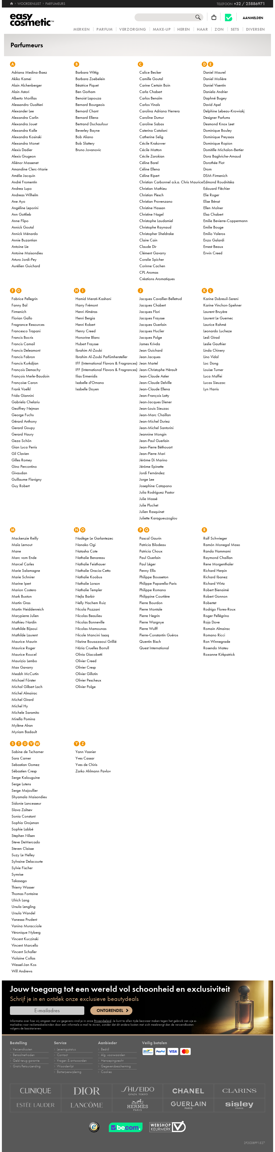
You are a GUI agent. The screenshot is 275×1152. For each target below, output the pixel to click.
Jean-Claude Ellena (154, 389)
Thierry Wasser (23, 887)
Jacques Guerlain (153, 324)
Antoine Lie (20, 246)
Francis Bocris (22, 337)
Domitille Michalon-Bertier (223, 149)
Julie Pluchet (148, 505)
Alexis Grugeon (24, 156)
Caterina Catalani (153, 130)
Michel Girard (23, 699)
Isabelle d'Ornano (89, 382)
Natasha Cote (86, 551)
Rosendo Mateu (215, 647)
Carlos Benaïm (150, 98)
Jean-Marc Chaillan (155, 414)
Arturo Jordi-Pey (24, 259)
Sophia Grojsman (25, 822)
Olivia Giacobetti (88, 654)
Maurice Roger (23, 647)
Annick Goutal (23, 227)
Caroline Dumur (151, 117)
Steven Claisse (23, 848)
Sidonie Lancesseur (26, 803)
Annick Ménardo (25, 233)
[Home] (12, 4)
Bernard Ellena (86, 117)
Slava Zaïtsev (22, 809)
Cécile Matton (150, 149)
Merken (81, 29)
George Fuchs (23, 414)
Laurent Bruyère (215, 311)
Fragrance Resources (28, 324)
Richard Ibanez (215, 577)
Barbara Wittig (87, 72)
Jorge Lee (146, 479)
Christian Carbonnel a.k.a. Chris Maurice (171, 182)
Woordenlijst (65, 1066)
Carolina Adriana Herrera (159, 111)
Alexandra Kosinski (26, 136)
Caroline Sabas (151, 124)
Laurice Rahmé (214, 324)
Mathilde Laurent (25, 635)
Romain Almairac (216, 628)
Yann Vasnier (85, 751)
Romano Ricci (214, 635)
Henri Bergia (85, 318)
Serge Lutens (21, 784)
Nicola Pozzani (87, 609)
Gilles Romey (22, 460)
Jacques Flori (149, 311)
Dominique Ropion (217, 143)
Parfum (104, 29)
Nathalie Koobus (88, 577)
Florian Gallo (22, 318)
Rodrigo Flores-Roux (219, 609)
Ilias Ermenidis (86, 376)
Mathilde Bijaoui (24, 628)
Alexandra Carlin (25, 117)
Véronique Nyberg (26, 932)
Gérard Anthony (24, 421)
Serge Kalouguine (26, 777)
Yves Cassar (84, 758)
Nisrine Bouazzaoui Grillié (96, 641)
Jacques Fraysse (152, 318)
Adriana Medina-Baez (29, 72)
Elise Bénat (211, 201)
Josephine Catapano (155, 485)
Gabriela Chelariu (26, 402)
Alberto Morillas (24, 98)
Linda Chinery (214, 350)
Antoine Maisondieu (27, 253)
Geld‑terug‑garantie (26, 1060)
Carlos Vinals (149, 104)
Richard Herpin (215, 570)
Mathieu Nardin (24, 622)
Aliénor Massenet (25, 162)
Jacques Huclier (151, 331)
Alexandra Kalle (24, 130)
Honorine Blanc (87, 337)
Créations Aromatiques (157, 278)
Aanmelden (253, 18)
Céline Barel (148, 162)
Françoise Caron (25, 382)
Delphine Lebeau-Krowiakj (223, 111)
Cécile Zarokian (151, 156)
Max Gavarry (22, 667)
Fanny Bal (19, 305)
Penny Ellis (147, 570)
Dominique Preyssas (218, 136)
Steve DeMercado (26, 842)
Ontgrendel (110, 1010)
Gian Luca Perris (24, 447)
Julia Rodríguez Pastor (156, 492)
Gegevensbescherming (116, 1066)
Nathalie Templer (88, 589)
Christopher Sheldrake (156, 233)
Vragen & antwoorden (72, 1060)
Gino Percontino (24, 466)
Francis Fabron (23, 356)
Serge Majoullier (25, 790)
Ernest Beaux (213, 246)
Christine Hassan (152, 207)
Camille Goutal (151, 78)
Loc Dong (210, 363)
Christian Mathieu (153, 188)
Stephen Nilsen (23, 835)
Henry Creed (85, 331)
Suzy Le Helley (23, 855)
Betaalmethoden (24, 1055)
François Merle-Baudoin (30, 376)
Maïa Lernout (22, 544)
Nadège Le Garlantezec (94, 538)
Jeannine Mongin (153, 434)
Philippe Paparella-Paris (157, 583)
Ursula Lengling (23, 906)
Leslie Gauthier (214, 343)
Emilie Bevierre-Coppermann (225, 220)
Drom (207, 169)
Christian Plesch (151, 194)
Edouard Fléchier (216, 188)
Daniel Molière (214, 78)
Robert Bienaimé (216, 589)
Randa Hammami (217, 551)
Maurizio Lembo (24, 660)
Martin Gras (21, 602)
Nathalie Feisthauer (90, 564)
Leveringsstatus (66, 1049)
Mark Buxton (22, 596)
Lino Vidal (211, 356)
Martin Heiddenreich (28, 609)
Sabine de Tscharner (28, 751)
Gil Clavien (20, 453)
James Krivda (149, 343)
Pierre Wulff (148, 628)
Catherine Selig (151, 136)
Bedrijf (105, 1049)
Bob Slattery (85, 143)
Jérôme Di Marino (153, 460)
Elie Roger (211, 194)
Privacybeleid (102, 1021)
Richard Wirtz (214, 583)
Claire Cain (148, 240)
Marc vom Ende (24, 557)
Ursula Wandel (23, 913)
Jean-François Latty (154, 395)
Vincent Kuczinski (25, 938)
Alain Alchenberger (27, 85)
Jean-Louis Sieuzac (154, 408)
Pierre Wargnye (151, 622)
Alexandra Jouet (24, 124)
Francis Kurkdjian (25, 363)
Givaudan (19, 472)
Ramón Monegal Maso (221, 544)
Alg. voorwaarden (113, 1055)
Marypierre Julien (25, 615)
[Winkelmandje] (213, 17)
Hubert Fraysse (87, 343)
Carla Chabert (150, 91)
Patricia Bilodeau (152, 544)
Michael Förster (24, 680)
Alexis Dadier (22, 149)
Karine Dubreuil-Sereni (220, 298)
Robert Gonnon (215, 596)
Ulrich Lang (20, 900)
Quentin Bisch (150, 641)
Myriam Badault (24, 731)
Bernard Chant (86, 111)
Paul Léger (147, 564)
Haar (202, 29)
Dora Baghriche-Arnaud (222, 156)
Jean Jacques (149, 356)
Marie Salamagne (26, 570)
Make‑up (162, 29)
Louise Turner (213, 369)
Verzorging (132, 29)
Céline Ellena (149, 169)
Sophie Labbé (22, 829)
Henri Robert (85, 324)
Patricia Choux (150, 551)
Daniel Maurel (214, 72)
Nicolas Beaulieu (88, 615)
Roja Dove (211, 622)
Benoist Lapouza (88, 98)
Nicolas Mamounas (90, 628)
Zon (219, 29)
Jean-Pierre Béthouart (155, 447)
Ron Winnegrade (216, 641)
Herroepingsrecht (112, 1060)
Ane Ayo (18, 201)
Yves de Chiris (86, 764)
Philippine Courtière (154, 596)
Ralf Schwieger (215, 538)
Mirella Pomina (23, 718)
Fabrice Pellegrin (25, 298)
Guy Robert (21, 485)
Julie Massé (148, 498)
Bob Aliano (84, 136)
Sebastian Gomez (25, 764)
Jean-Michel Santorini (156, 427)
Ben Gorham (85, 91)
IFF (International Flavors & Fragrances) (106, 363)
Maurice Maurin (24, 641)
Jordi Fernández (152, 472)
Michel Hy (20, 706)
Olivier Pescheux (88, 680)
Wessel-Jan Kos (24, 964)
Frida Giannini (23, 395)
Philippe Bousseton (153, 577)
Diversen (255, 29)
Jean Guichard (150, 350)
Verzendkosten (22, 1049)
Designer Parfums (216, 117)
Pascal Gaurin (150, 538)
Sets (235, 29)
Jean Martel (148, 363)
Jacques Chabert (152, 305)
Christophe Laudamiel (156, 220)
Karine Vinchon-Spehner (222, 305)
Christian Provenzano (155, 201)
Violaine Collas (23, 958)
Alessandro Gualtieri (27, 104)
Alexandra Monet (25, 143)
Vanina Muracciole (27, 925)
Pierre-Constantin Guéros (158, 635)
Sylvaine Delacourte (27, 861)
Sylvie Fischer (22, 867)
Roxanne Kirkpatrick (219, 654)
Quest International (154, 647)
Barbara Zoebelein (90, 78)
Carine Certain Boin (154, 85)
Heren (183, 29)
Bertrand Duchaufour (91, 124)
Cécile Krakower (152, 143)
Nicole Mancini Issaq (92, 635)
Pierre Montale (150, 609)
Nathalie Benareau (90, 557)
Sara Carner (21, 758)
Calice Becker (150, 72)
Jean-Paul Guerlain (154, 440)
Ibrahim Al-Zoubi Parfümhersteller (101, 356)
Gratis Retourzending (27, 1066)
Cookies (106, 1072)
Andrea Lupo (22, 188)
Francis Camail (23, 343)
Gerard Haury (23, 434)
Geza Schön (21, 440)
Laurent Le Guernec (218, 318)
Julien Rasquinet (151, 511)
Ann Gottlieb (21, 214)
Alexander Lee (23, 111)
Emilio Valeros (214, 233)
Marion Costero (24, 589)
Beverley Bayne (87, 130)
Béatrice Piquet (87, 85)
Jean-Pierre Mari (152, 453)
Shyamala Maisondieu (29, 796)
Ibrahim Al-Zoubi (88, 350)
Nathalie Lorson (87, 583)
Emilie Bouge (213, 227)
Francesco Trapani (26, 331)
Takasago (19, 880)
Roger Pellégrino (216, 615)
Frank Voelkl (21, 389)
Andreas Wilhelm (25, 194)
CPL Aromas (148, 272)
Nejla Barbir (85, 596)
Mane (16, 551)
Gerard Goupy (23, 427)
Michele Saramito (25, 712)
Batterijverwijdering (69, 1072)
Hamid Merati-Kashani (93, 298)
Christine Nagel (151, 214)
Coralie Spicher (151, 259)
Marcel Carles (23, 564)
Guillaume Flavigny (27, 479)
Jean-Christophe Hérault (158, 369)
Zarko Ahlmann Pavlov (93, 771)
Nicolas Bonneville (89, 622)
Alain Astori (20, 91)
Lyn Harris (211, 389)
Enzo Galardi (213, 240)
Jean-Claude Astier (154, 376)
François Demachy (26, 369)
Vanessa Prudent (24, 919)
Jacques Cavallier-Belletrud (160, 298)
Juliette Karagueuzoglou (158, 518)
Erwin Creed (212, 253)
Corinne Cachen (152, 265)
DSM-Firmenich (215, 175)
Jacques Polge (150, 337)
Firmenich (19, 311)
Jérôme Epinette (151, 466)
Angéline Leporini (25, 207)
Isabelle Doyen (87, 389)
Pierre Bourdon (150, 602)
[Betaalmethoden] (203, 1050)
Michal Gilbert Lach (27, 686)
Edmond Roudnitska (218, 182)
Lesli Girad (211, 337)
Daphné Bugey (215, 98)
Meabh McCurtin (25, 673)
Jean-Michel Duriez (154, 421)
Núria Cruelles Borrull (92, 647)
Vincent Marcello (25, 945)
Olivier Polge (85, 686)
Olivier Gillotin (86, 673)
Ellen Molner (213, 207)
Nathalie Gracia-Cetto (93, 570)
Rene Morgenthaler (218, 564)
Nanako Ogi (85, 544)
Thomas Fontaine (25, 893)
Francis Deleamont (26, 350)
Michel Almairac (24, 693)
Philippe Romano (152, 589)
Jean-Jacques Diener (155, 402)
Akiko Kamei (21, 78)
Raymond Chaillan (218, 557)
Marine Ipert (21, 583)
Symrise (17, 874)
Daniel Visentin (214, 85)
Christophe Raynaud (155, 227)
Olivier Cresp (85, 667)
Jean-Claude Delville (155, 382)
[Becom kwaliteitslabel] (229, 17)
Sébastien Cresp (24, 771)
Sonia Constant (23, 816)
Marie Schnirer (23, 577)
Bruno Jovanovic (88, 149)
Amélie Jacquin (23, 175)
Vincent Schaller (24, 951)
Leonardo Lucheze (217, 331)
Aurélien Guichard (26, 265)
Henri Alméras (86, 311)
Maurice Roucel (24, 654)
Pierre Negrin (149, 615)
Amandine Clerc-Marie (30, 169)
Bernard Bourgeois (89, 104)
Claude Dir (147, 246)
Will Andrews (22, 971)
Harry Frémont (86, 305)
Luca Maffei (212, 376)
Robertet (209, 602)
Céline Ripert (149, 175)
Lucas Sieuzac (214, 382)
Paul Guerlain (150, 557)
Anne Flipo (20, 220)
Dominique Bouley (217, 130)
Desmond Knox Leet (218, 124)
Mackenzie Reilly (25, 538)
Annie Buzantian (24, 240)
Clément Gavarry (152, 253)
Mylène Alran (22, 725)
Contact (62, 1055)
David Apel (212, 104)
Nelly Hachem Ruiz (90, 602)
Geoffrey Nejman (25, 408)
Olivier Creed (85, 660)
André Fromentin (24, 182)
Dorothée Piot (213, 162)
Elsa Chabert (213, 214)
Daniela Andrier (215, 91)
